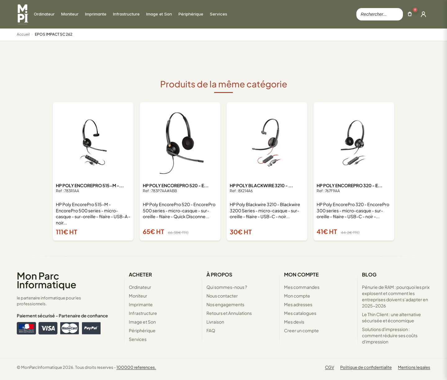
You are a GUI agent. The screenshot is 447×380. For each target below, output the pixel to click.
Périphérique (142, 330)
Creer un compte (301, 330)
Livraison (215, 322)
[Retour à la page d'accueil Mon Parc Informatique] (23, 14)
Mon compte (297, 295)
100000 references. (136, 367)
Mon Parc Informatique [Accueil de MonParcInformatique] (46, 280)
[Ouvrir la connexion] (423, 14)
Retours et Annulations (229, 313)
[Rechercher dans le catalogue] (379, 14)
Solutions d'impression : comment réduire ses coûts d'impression (390, 335)
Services (138, 339)
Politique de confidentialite (366, 367)
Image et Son (142, 322)
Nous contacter (222, 295)
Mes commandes (301, 287)
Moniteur (138, 295)
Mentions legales (414, 367)
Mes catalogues (300, 313)
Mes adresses (298, 304)
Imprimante (141, 304)
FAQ (210, 330)
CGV (329, 367)
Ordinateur (140, 287)
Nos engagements (225, 304)
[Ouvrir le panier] (410, 14)
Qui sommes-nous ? (226, 287)
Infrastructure (143, 313)
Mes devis (294, 322)
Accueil (23, 34)
